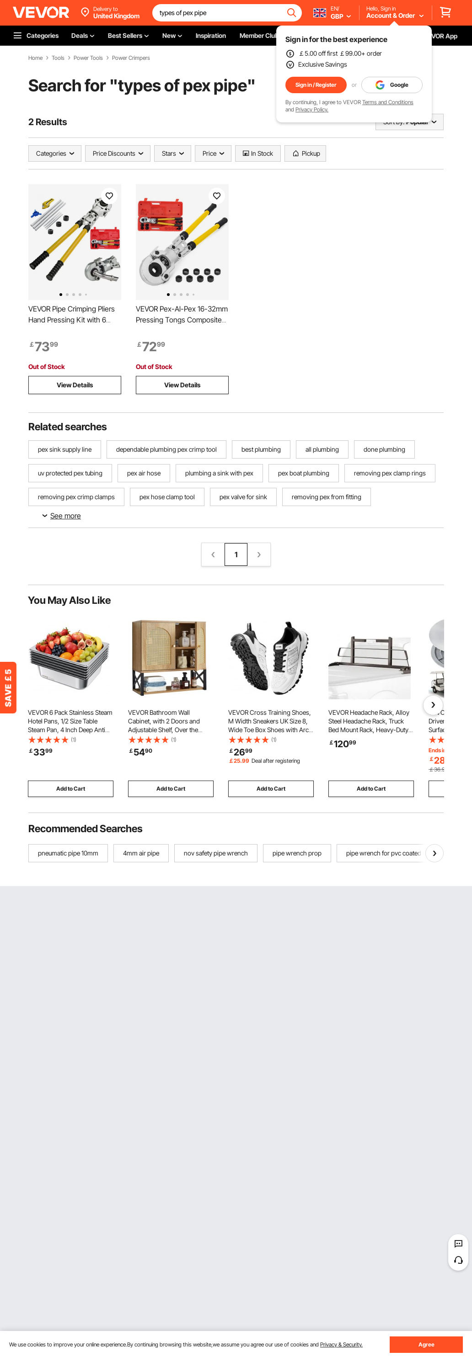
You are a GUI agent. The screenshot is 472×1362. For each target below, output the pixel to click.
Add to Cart (70, 788)
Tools (58, 58)
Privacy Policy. (311, 109)
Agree (426, 1344)
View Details (75, 385)
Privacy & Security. (341, 1344)
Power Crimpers (131, 58)
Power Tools (88, 58)
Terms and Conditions (387, 102)
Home (35, 58)
